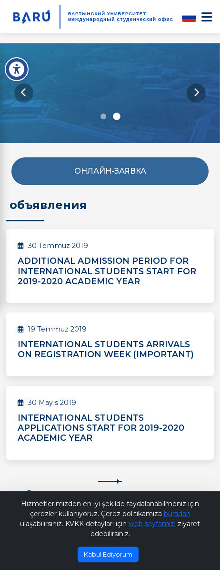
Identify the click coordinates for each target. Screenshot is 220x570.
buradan (177, 513)
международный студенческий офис (120, 19)
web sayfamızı (152, 523)
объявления (48, 205)
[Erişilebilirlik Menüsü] (17, 69)
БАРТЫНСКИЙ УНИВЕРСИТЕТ (107, 13)
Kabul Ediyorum (108, 554)
